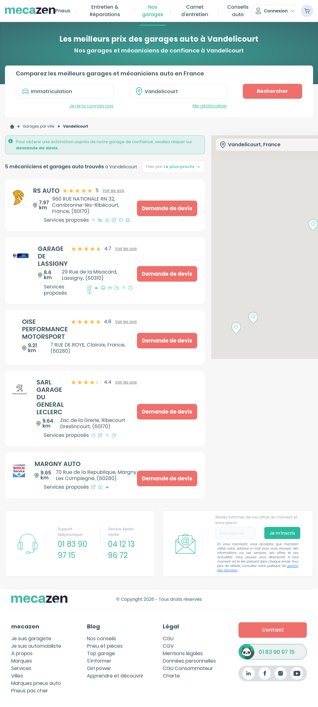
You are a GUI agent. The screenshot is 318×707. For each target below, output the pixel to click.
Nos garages (152, 10)
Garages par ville (39, 126)
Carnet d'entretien (194, 10)
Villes (17, 675)
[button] (274, 11)
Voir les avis (113, 191)
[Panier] (307, 11)
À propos (22, 653)
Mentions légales (183, 653)
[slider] (81, 190)
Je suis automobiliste (36, 646)
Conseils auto (237, 10)
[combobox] (178, 91)
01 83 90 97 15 (277, 652)
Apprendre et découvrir (115, 675)
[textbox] (183, 91)
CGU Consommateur (188, 668)
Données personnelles (189, 660)
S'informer (99, 660)
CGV (168, 646)
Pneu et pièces (105, 646)
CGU (168, 638)
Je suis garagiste (31, 638)
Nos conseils (101, 638)
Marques (21, 660)
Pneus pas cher (29, 690)
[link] (12, 127)
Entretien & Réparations (105, 10)
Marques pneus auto (36, 683)
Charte (171, 675)
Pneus (62, 10)
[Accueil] (12, 127)
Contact (273, 629)
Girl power (99, 668)
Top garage (101, 653)
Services (21, 668)
